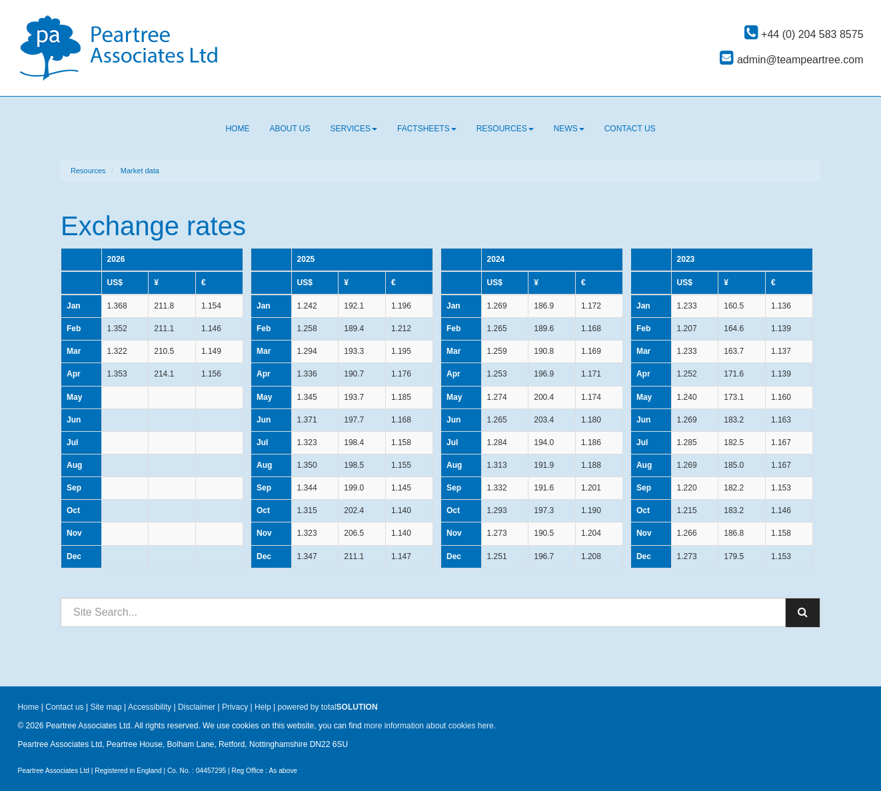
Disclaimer (196, 707)
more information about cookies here (429, 725)
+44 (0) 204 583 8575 (804, 34)
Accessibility (149, 707)
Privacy (235, 707)
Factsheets (426, 128)
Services (354, 128)
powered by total (328, 707)
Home (237, 128)
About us (289, 128)
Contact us (630, 128)
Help (263, 707)
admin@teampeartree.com (791, 59)
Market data (140, 171)
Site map (105, 707)
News (569, 128)
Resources (505, 128)
